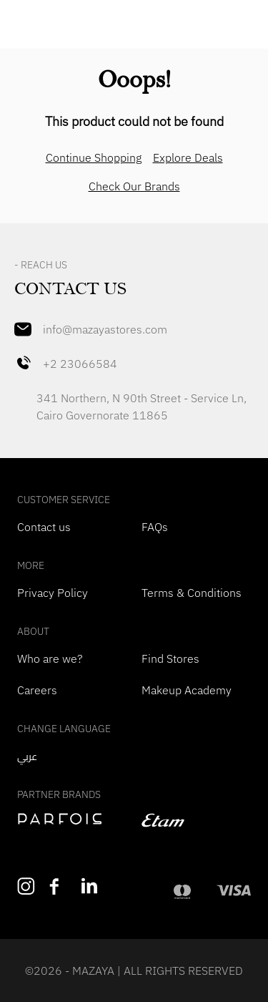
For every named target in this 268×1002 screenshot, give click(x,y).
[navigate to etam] (197, 820)
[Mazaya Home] (134, 25)
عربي (27, 756)
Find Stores (170, 658)
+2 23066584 (65, 363)
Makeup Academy (187, 690)
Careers (37, 690)
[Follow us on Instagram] (26, 886)
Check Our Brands (134, 186)
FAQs (155, 527)
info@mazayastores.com (90, 329)
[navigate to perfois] (72, 819)
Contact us (44, 527)
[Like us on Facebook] (58, 886)
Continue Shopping (94, 157)
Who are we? (50, 658)
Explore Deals (188, 157)
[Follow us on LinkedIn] (90, 885)
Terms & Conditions (192, 592)
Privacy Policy (52, 592)
